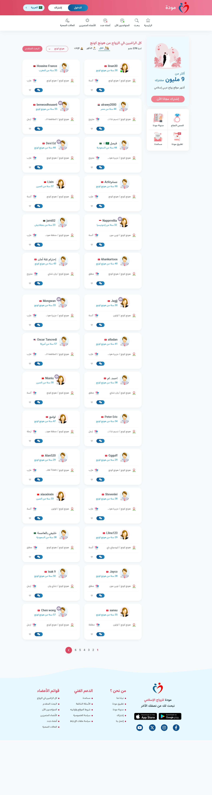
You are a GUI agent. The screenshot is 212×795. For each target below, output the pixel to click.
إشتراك (58, 8)
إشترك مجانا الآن (168, 99)
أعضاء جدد (105, 23)
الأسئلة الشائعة (83, 745)
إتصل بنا (120, 762)
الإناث (78, 48)
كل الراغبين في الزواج (47, 739)
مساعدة (158, 139)
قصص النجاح (177, 120)
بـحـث (137, 23)
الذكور (91, 48)
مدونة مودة (158, 120)
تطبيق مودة (177, 139)
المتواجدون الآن (122, 23)
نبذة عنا (120, 739)
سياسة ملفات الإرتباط (80, 762)
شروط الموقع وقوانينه (80, 751)
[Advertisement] (82, 312)
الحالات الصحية (67, 23)
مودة (177, 7)
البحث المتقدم (32, 49)
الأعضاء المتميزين (87, 23)
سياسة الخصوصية (81, 757)
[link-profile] (113, 68)
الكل (104, 48)
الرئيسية (148, 23)
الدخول (78, 8)
